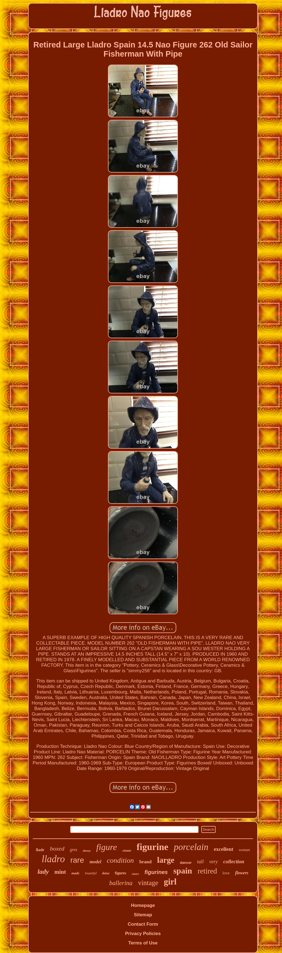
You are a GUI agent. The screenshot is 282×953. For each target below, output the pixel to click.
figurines (156, 872)
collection (233, 861)
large (165, 860)
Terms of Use (143, 943)
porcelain (191, 847)
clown (127, 850)
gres (73, 849)
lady (43, 871)
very (213, 861)
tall (200, 861)
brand (145, 861)
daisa (105, 873)
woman (244, 850)
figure (106, 847)
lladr (40, 850)
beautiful (91, 873)
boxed (57, 848)
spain (182, 870)
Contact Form (143, 924)
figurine (152, 847)
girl (170, 881)
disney (87, 850)
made (76, 873)
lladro (53, 859)
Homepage (143, 905)
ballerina (120, 883)
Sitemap (143, 914)
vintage (148, 882)
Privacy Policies (143, 933)
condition (120, 860)
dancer (186, 863)
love (226, 873)
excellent (223, 849)
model (95, 861)
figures (120, 873)
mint (60, 872)
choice (135, 873)
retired (207, 871)
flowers (241, 872)
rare (77, 860)
